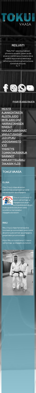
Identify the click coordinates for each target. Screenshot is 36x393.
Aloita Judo (10, 116)
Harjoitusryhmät (14, 130)
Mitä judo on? (11, 120)
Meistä (6, 109)
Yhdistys (8, 149)
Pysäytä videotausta (24, 101)
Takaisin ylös (11, 163)
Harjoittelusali (13, 160)
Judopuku (8, 138)
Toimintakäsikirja (14, 152)
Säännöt (8, 156)
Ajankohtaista (12, 112)
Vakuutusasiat (12, 134)
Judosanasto (11, 141)
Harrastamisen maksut (13, 125)
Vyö (4, 145)
